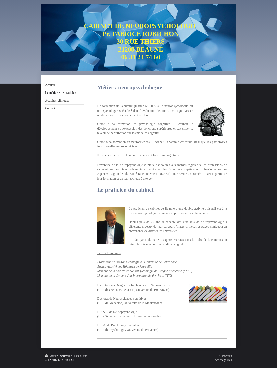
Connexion (225, 355)
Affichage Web (223, 360)
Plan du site (80, 355)
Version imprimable (59, 355)
